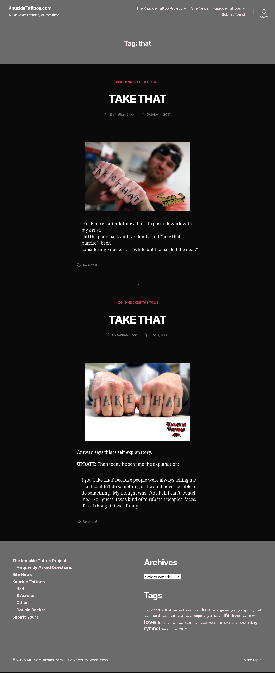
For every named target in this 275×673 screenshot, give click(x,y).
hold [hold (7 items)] (180, 617)
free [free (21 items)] (205, 611)
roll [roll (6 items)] (219, 624)
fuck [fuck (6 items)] (215, 611)
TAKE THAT (137, 99)
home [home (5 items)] (188, 617)
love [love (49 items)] (150, 623)
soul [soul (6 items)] (235, 624)
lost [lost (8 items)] (252, 617)
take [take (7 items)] (165, 630)
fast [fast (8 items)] (196, 611)
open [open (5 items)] (179, 624)
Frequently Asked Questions (46, 568)
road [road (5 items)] (203, 624)
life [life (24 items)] (226, 617)
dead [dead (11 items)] (155, 611)
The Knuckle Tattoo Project (159, 8)
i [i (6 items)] (204, 617)
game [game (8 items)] (224, 611)
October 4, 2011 (158, 115)
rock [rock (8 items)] (212, 624)
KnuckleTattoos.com (31, 8)
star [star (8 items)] (243, 624)
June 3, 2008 (158, 336)
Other (22, 603)
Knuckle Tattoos (227, 8)
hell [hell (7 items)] (172, 617)
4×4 (20, 589)
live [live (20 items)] (236, 616)
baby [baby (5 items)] (146, 611)
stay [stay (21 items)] (252, 623)
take (86, 266)
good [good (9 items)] (256, 611)
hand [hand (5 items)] (146, 617)
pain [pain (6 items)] (196, 624)
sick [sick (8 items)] (227, 624)
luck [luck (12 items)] (162, 624)
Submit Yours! (233, 15)
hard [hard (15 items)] (155, 616)
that (94, 266)
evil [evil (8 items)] (181, 611)
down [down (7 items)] (173, 611)
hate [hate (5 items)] (164, 617)
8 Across (25, 596)
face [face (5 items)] (188, 611)
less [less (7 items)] (217, 617)
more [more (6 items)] (171, 624)
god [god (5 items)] (240, 611)
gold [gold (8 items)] (247, 611)
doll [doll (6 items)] (164, 611)
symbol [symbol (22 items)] (152, 630)
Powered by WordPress (89, 661)
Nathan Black (124, 115)
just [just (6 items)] (209, 617)
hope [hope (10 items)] (198, 617)
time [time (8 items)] (173, 630)
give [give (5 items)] (233, 611)
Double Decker (32, 611)
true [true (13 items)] (183, 630)
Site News (200, 8)
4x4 (118, 83)
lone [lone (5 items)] (244, 617)
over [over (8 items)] (188, 624)
